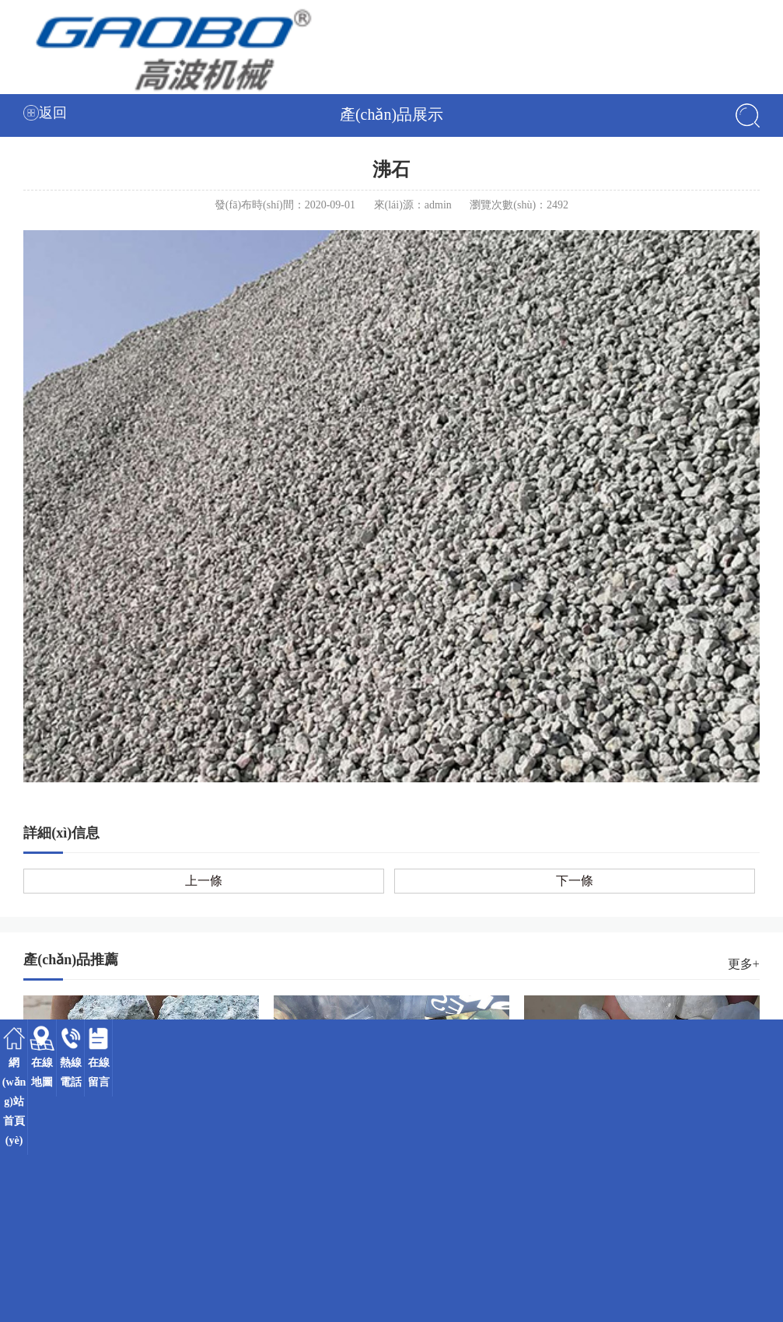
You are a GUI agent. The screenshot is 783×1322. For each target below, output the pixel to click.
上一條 (203, 880)
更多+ (744, 964)
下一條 (574, 880)
